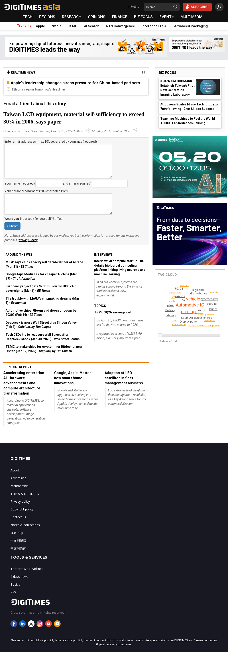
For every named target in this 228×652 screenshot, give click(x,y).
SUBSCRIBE (197, 6)
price (174, 320)
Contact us (18, 517)
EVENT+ (166, 16)
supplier (212, 303)
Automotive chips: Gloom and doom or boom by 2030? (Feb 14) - (41, 313)
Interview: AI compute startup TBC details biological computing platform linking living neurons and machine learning (120, 267)
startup (171, 315)
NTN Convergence (120, 26)
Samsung (185, 285)
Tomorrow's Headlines (26, 569)
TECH (27, 16)
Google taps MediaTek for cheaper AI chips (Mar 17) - (41, 276)
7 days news (19, 576)
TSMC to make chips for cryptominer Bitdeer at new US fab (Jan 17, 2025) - (44, 349)
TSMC (72, 26)
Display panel (188, 321)
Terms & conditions (24, 494)
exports (180, 296)
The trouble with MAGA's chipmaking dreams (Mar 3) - (42, 301)
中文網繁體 (18, 540)
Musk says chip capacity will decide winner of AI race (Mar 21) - (44, 264)
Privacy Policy (28, 240)
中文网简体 (18, 548)
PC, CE (179, 288)
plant (170, 305)
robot (202, 310)
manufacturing (180, 324)
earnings (189, 311)
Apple (40, 26)
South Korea (175, 293)
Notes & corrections (25, 525)
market (172, 301)
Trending (24, 25)
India (191, 293)
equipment (209, 315)
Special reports (20, 367)
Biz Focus (167, 73)
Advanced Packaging (191, 26)
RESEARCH (71, 16)
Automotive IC (190, 305)
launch (213, 309)
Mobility (170, 310)
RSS (13, 592)
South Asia (188, 317)
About (14, 470)
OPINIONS (96, 16)
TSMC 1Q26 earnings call (113, 312)
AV (183, 299)
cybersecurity (209, 299)
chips (200, 314)
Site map (16, 533)
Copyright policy (21, 509)
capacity (214, 292)
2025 (173, 297)
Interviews (103, 254)
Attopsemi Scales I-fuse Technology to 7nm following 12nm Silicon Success (189, 107)
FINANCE (119, 16)
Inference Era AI (154, 26)
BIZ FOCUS (143, 16)
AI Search (91, 26)
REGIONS (47, 16)
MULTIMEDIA (191, 16)
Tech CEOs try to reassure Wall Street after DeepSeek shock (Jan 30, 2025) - (43, 337)
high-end (198, 290)
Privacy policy (20, 501)
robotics (202, 293)
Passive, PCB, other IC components (204, 326)
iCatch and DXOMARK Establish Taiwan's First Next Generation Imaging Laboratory (177, 87)
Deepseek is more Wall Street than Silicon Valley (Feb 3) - (41, 325)
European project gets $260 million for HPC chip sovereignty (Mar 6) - (41, 288)
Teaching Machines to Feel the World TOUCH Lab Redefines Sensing (187, 121)
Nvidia (56, 26)
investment (209, 320)
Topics (100, 306)
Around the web (19, 254)
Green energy (203, 317)
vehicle (193, 299)
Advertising (18, 478)
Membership (19, 486)
